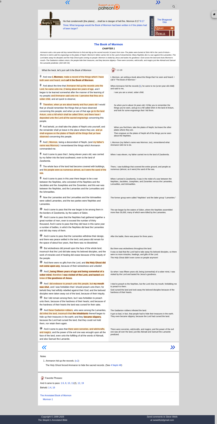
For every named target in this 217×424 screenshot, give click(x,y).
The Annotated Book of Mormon (55, 395)
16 (54, 387)
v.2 (77, 361)
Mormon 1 (48, 399)
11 (72, 383)
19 (82, 383)
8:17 (142, 21)
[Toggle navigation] (174, 6)
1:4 (49, 387)
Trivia (65, 25)
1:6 (62, 383)
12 (79, 383)
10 (69, 383)
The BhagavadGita (164, 21)
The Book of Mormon (108, 44)
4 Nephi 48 (116, 365)
